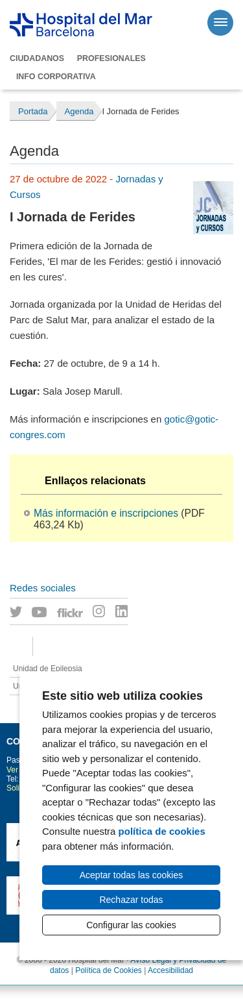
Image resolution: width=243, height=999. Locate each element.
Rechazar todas (131, 899)
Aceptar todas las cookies (131, 875)
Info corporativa (56, 76)
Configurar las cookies (131, 925)
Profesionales (111, 58)
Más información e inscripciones (106, 513)
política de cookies (162, 831)
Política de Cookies (108, 970)
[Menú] (220, 23)
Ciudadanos (37, 58)
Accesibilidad (170, 970)
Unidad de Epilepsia (47, 668)
